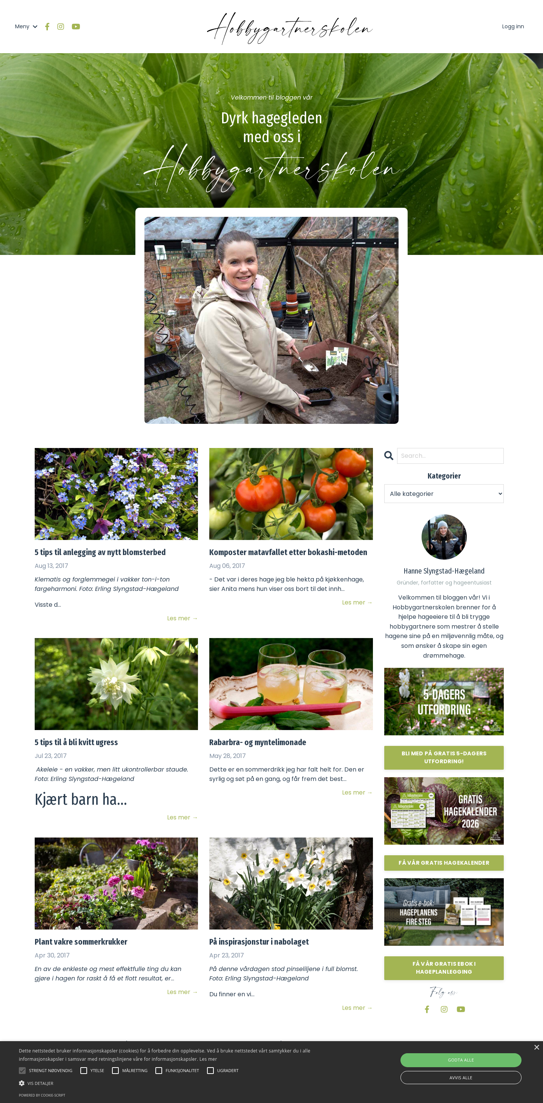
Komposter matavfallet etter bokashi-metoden (288, 552)
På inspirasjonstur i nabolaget (259, 942)
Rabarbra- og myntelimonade (257, 742)
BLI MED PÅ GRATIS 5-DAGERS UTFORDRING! (444, 758)
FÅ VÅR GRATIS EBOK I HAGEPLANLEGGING (444, 968)
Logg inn (513, 26)
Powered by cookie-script (42, 1095)
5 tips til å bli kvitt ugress (76, 742)
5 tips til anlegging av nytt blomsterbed (100, 552)
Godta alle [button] (461, 1060)
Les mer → (182, 618)
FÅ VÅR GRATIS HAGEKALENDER (444, 863)
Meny (26, 26)
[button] (183, 1083)
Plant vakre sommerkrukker (81, 942)
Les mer (208, 1059)
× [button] (536, 1048)
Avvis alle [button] (460, 1077)
